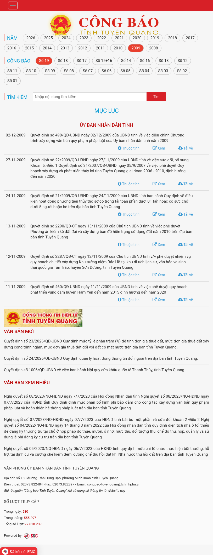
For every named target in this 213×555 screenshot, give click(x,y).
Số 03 (163, 70)
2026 (30, 38)
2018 (172, 38)
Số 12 (183, 60)
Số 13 (164, 60)
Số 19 (44, 60)
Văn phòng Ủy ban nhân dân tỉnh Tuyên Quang (51, 468)
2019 (154, 38)
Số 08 (69, 70)
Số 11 (12, 70)
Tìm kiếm (17, 97)
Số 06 (106, 70)
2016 (11, 48)
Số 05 (125, 70)
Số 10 (31, 70)
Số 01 (12, 80)
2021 (119, 38)
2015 (29, 48)
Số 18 (63, 60)
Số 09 (50, 70)
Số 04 (144, 70)
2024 (66, 38)
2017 (190, 38)
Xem (159, 148)
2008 (153, 48)
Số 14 (126, 60)
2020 (137, 38)
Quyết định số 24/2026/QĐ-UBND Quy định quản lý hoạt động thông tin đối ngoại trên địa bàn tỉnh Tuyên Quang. (101, 358)
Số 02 (182, 70)
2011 (100, 48)
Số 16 (145, 60)
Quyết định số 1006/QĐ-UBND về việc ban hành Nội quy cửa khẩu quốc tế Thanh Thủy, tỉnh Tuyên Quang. (94, 370)
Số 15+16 (104, 60)
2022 (101, 38)
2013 (64, 48)
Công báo (18, 61)
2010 (118, 48)
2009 (135, 48)
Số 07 (88, 70)
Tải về (185, 148)
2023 (84, 38)
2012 (82, 48)
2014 (47, 48)
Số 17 (82, 60)
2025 (48, 38)
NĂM (12, 38)
